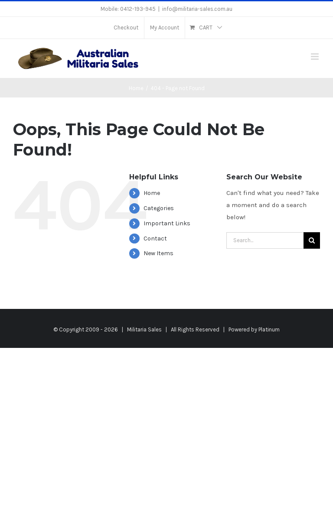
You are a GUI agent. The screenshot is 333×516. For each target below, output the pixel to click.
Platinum (269, 329)
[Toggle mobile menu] (315, 56)
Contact (155, 238)
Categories (159, 208)
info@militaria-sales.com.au (197, 9)
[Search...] (265, 240)
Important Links (167, 223)
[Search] (312, 240)
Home (152, 193)
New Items (158, 253)
